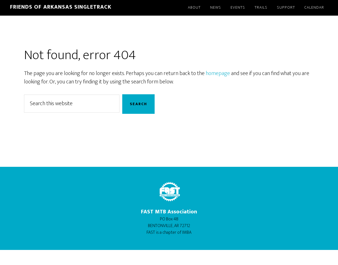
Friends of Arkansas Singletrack (60, 7)
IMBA (186, 232)
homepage (218, 73)
